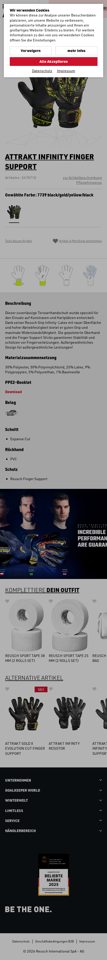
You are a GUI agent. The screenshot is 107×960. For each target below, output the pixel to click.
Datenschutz (42, 70)
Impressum (66, 70)
